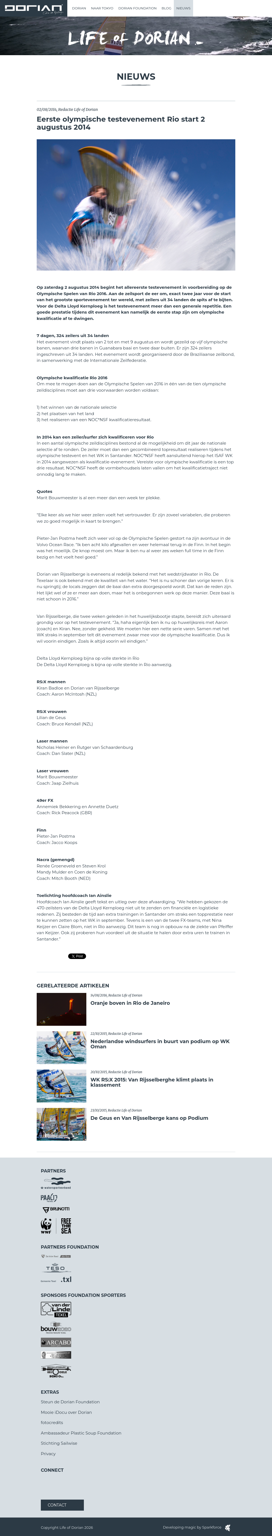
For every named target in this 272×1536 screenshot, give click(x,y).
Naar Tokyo (102, 8)
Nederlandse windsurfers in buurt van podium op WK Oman (160, 1044)
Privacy (48, 1453)
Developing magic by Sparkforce (197, 1527)
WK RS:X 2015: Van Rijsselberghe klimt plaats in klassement (151, 1082)
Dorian (79, 8)
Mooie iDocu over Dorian (66, 1412)
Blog (166, 8)
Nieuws (183, 8)
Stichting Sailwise (59, 1443)
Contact (57, 1505)
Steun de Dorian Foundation (70, 1401)
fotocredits (52, 1422)
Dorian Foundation (137, 8)
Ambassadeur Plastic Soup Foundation (81, 1433)
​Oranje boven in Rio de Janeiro (130, 1003)
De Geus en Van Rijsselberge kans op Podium (149, 1118)
